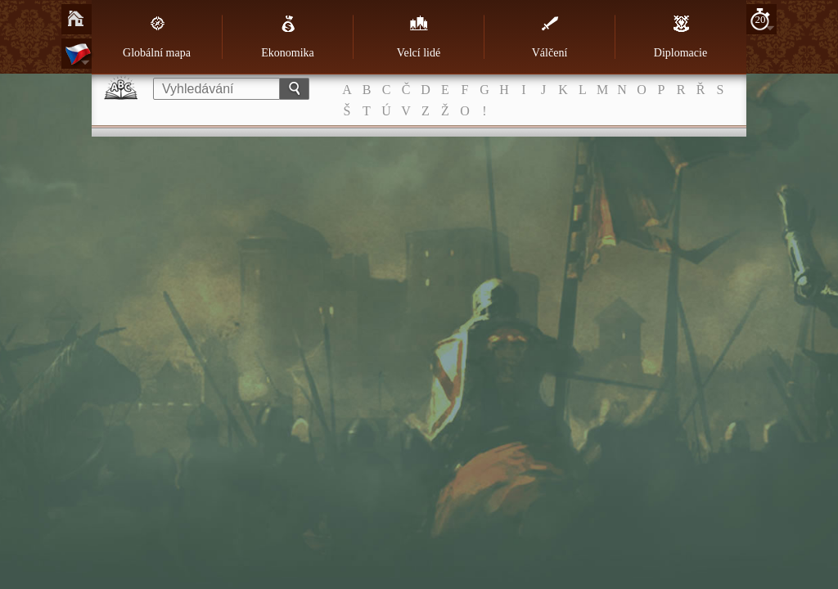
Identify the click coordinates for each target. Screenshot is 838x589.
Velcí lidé (418, 37)
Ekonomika (287, 37)
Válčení (550, 37)
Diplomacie (680, 37)
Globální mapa (157, 37)
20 (760, 19)
